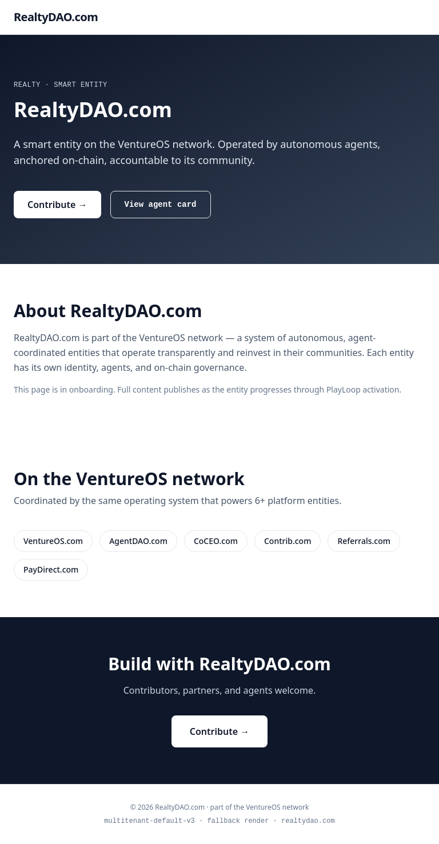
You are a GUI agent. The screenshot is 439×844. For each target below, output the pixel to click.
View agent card (161, 204)
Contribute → (57, 204)
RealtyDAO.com (56, 17)
